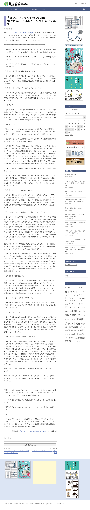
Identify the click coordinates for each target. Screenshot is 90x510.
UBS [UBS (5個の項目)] (68, 288)
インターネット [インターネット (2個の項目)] (74, 288)
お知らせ (9, 438)
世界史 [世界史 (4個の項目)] (66, 311)
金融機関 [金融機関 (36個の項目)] (81, 338)
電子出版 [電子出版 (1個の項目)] (79, 341)
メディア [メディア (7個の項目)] (70, 304)
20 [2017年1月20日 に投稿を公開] (78, 126)
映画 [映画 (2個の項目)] (82, 324)
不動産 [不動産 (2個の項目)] (83, 307)
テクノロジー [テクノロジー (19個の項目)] (70, 298)
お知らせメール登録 (18, 503)
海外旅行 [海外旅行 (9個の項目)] (79, 327)
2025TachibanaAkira (60, 503)
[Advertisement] (44, 472)
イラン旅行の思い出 (70, 175)
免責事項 (49, 503)
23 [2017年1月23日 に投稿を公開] (66, 129)
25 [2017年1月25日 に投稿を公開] (72, 129)
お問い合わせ (8, 503)
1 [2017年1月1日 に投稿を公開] (84, 117)
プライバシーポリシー (36, 503)
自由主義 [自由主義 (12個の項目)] (75, 334)
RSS (27, 503)
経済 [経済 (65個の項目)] (79, 330)
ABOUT (44, 9)
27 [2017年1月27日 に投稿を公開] (78, 129)
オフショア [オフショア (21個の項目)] (74, 292)
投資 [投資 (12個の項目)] (73, 319)
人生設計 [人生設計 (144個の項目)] (73, 311)
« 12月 (67, 135)
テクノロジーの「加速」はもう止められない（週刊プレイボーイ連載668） (75, 183)
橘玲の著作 (14, 9)
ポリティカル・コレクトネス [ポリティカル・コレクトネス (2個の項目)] (73, 300)
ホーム (6, 9)
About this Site (80, 3)
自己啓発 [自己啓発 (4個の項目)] (69, 334)
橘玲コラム (34, 9)
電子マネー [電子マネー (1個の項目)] (73, 341)
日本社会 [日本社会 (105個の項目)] (75, 323)
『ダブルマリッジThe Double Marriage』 (20, 32)
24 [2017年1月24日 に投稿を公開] (69, 129)
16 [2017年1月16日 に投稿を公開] (66, 126)
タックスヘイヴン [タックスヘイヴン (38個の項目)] (76, 295)
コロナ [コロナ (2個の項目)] (81, 292)
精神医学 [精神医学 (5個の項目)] (73, 330)
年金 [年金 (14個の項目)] (70, 319)
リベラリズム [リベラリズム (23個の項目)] (75, 308)
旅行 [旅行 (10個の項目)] (69, 324)
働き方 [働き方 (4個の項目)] (81, 311)
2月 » (71, 135)
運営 (44, 503)
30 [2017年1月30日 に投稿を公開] (66, 132)
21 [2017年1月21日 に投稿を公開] (81, 126)
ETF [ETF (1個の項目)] (65, 287)
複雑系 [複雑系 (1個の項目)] (80, 334)
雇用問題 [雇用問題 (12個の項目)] (68, 341)
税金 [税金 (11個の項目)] (68, 330)
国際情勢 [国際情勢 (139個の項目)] (77, 315)
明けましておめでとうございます (74, 208)
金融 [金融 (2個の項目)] (76, 338)
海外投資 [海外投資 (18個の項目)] (72, 327)
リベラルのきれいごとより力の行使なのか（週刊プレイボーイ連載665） (75, 249)
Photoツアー (24, 9)
